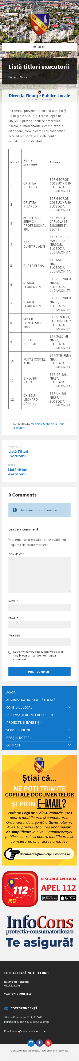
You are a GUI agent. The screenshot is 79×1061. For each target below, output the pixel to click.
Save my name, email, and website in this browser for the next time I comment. (38, 655)
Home (12, 77)
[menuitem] (39, 692)
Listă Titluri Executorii (18, 453)
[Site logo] (39, 35)
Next (11, 465)
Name (13, 601)
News (23, 77)
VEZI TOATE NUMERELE (17, 993)
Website (14, 635)
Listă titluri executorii (17, 471)
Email (13, 618)
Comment (16, 554)
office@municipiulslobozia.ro (30, 1031)
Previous (14, 446)
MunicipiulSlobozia (42, 424)
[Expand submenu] (69, 700)
